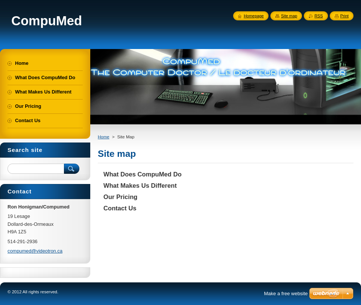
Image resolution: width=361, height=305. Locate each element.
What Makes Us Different (140, 185)
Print (344, 16)
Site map (289, 16)
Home (103, 137)
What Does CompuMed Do (142, 174)
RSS (318, 16)
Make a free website (286, 293)
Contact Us (120, 208)
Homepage (254, 16)
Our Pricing (120, 197)
